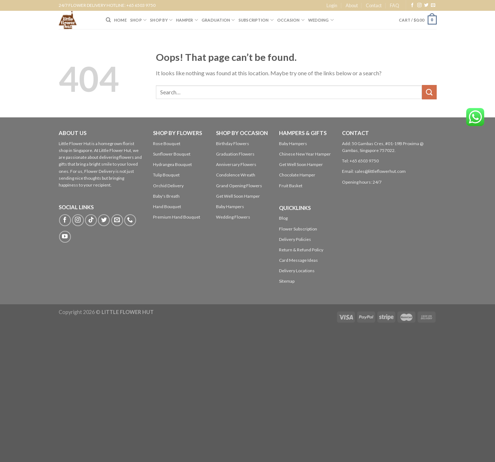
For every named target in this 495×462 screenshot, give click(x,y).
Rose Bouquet (166, 143)
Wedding (321, 20)
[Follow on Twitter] (426, 5)
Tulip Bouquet (166, 175)
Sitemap (286, 281)
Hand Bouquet (167, 206)
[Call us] (130, 220)
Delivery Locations (297, 270)
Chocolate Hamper (297, 175)
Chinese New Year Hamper (305, 154)
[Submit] (429, 92)
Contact (374, 5)
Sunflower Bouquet (171, 154)
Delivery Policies (295, 239)
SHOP (138, 20)
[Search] (108, 19)
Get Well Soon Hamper (238, 196)
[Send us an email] (433, 5)
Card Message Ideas (298, 260)
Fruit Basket (290, 185)
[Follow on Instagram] (419, 5)
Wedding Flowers (233, 217)
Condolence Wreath (235, 175)
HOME (120, 20)
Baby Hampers (230, 206)
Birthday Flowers (232, 143)
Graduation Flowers (235, 154)
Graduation (218, 20)
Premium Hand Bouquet (176, 217)
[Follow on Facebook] (412, 5)
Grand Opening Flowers (239, 185)
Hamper (187, 20)
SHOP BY (161, 20)
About (352, 5)
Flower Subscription (298, 229)
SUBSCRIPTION (256, 20)
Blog (283, 218)
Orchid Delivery (168, 185)
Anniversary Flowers (236, 164)
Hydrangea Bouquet (172, 164)
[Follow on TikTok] (91, 220)
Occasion (291, 20)
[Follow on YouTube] (65, 237)
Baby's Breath (166, 196)
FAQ (394, 5)
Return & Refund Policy (301, 249)
